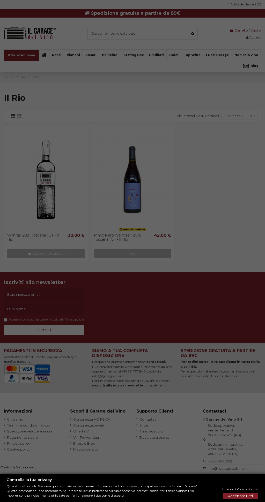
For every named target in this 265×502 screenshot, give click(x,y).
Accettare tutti (240, 496)
